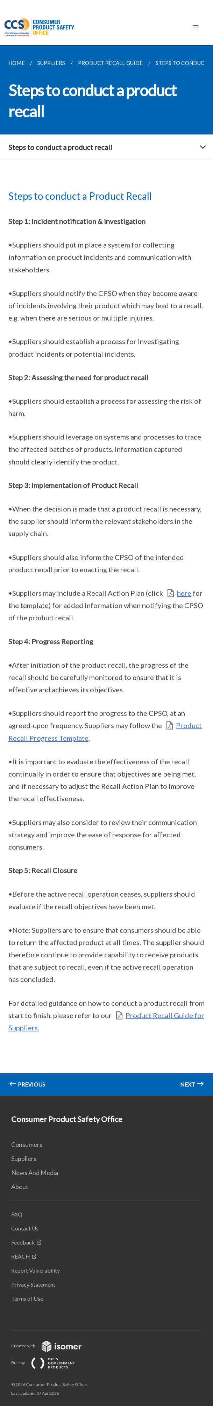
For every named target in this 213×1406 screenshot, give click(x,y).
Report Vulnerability (35, 1270)
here (184, 593)
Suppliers (23, 1158)
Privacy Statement (33, 1284)
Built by (48, 1362)
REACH (20, 1256)
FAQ (16, 1214)
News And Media (34, 1172)
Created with (52, 1345)
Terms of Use (27, 1298)
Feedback (23, 1242)
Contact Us (24, 1228)
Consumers (26, 1144)
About (19, 1186)
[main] (106, 570)
